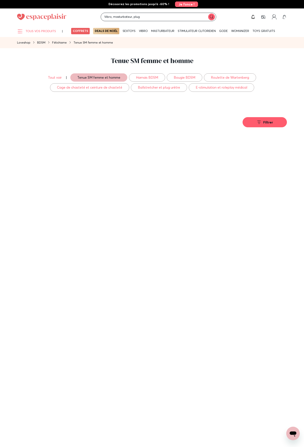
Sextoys (129, 31)
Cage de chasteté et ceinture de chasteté (89, 87)
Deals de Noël (106, 31)
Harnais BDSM (147, 77)
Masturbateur (162, 31)
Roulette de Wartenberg (230, 77)
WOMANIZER (240, 31)
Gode (223, 31)
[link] (185, 4)
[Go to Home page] (41, 17)
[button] (253, 16)
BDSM (41, 42)
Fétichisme (59, 42)
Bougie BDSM (184, 77)
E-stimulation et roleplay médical (221, 87)
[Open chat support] (293, 433)
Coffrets (80, 31)
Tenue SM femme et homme (98, 77)
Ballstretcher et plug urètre (159, 87)
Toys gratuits (263, 31)
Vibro (143, 31)
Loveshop (23, 42)
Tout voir (55, 77)
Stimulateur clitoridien (197, 31)
